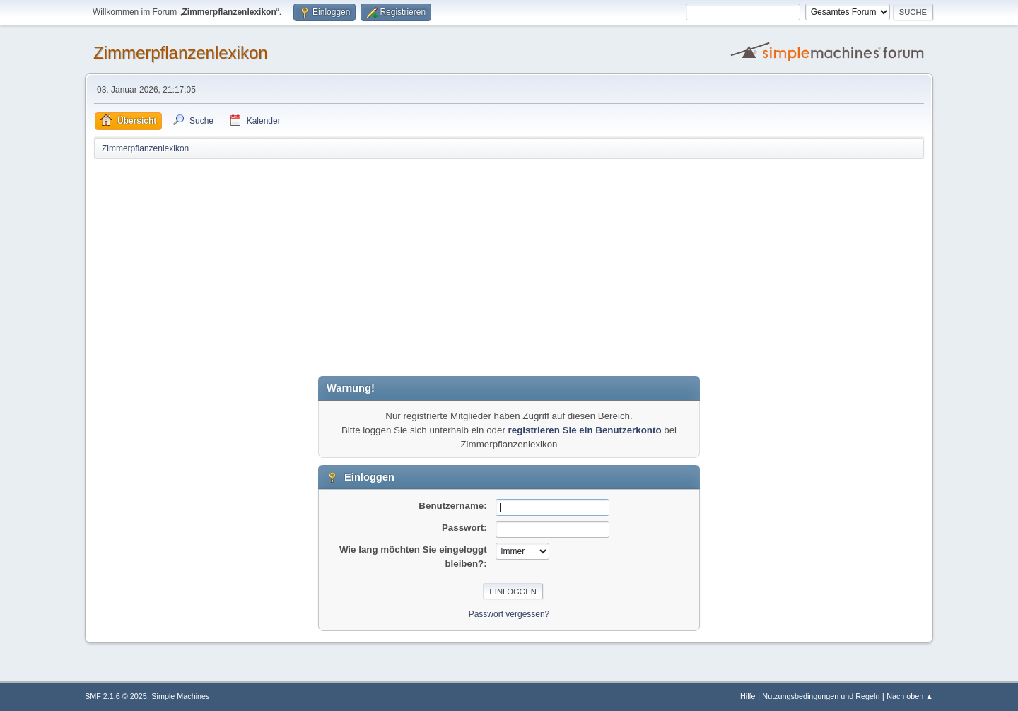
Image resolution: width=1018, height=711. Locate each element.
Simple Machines (180, 696)
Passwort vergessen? (509, 614)
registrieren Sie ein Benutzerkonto (585, 430)
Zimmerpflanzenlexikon (180, 52)
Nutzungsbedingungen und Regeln (820, 696)
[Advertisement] (509, 266)
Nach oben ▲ (910, 696)
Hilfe (748, 696)
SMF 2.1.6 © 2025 (116, 696)
